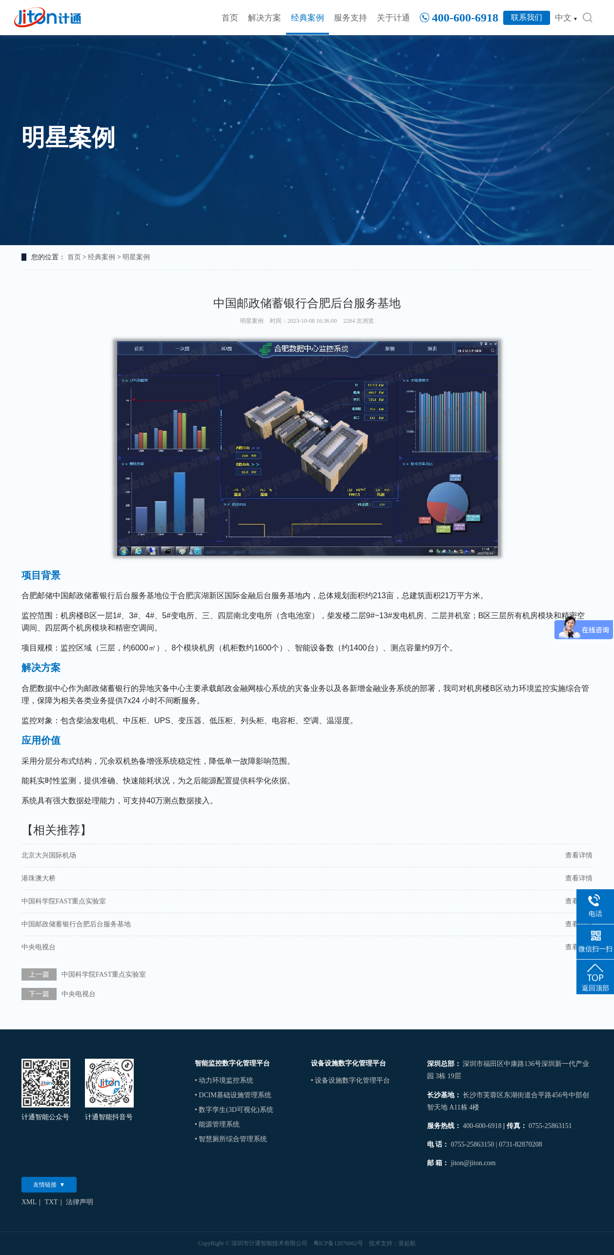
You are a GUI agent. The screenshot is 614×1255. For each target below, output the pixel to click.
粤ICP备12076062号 (338, 1243)
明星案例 (136, 257)
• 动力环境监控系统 (224, 1080)
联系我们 (526, 17)
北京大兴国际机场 (48, 855)
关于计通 (393, 17)
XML (29, 1202)
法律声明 (79, 1202)
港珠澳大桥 (38, 878)
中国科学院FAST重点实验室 (63, 901)
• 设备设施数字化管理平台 (350, 1080)
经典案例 (307, 17)
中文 (566, 17)
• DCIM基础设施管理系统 (233, 1095)
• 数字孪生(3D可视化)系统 (234, 1109)
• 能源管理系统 (217, 1124)
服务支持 (350, 17)
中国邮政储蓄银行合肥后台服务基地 (76, 924)
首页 (230, 17)
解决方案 (264, 17)
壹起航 (407, 1243)
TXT (51, 1202)
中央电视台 (38, 947)
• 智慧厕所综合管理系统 (231, 1139)
